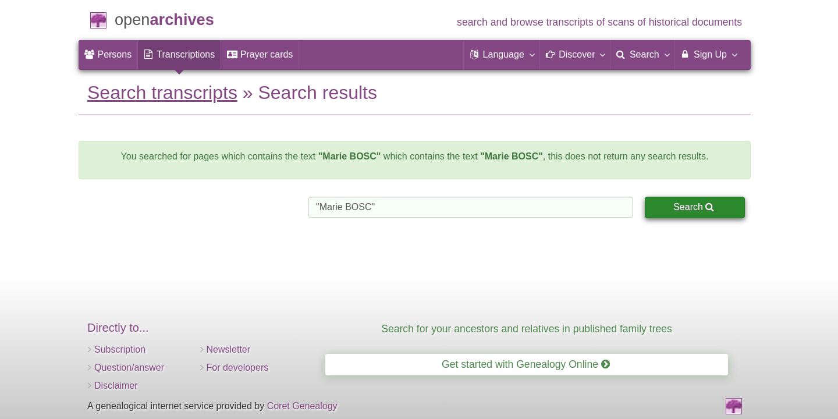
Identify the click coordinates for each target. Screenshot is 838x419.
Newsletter (229, 349)
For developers (238, 367)
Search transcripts (162, 92)
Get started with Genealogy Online (526, 364)
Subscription (119, 349)
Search (693, 207)
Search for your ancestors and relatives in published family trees (526, 329)
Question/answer (129, 367)
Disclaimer (116, 385)
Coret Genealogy (302, 406)
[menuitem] (108, 54)
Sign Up (708, 54)
